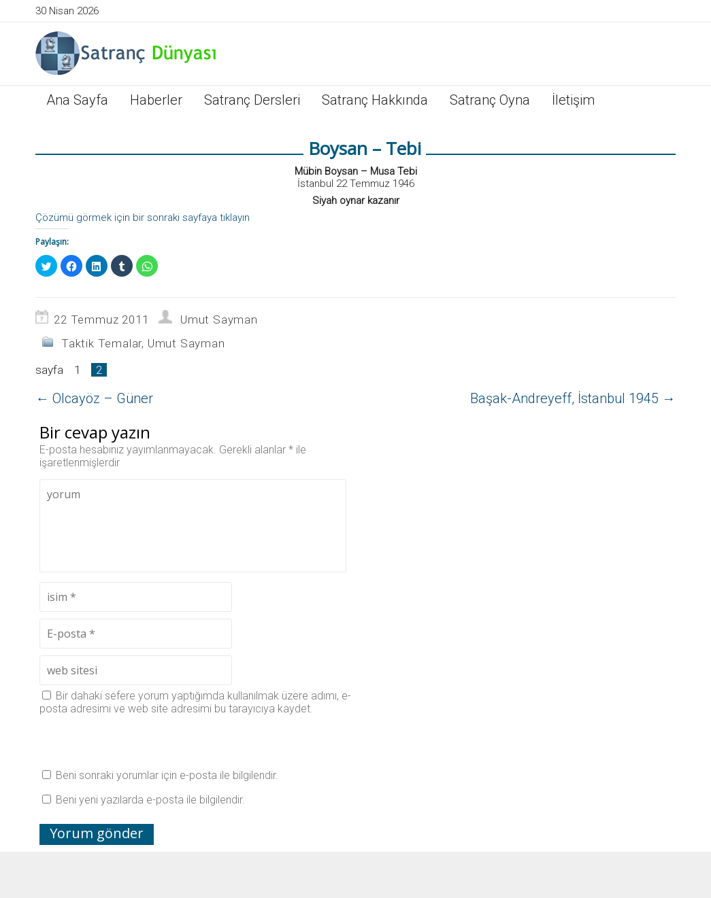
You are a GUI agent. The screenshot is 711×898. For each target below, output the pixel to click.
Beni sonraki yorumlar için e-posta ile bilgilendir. (167, 775)
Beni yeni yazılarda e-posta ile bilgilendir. (150, 799)
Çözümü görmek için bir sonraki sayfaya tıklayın (142, 217)
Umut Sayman (219, 319)
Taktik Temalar (101, 343)
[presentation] (142, 741)
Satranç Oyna (490, 100)
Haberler (156, 100)
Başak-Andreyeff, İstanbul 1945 (573, 398)
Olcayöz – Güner (94, 398)
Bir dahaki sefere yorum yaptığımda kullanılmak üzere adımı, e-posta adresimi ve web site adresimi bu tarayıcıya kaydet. (195, 702)
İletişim (573, 100)
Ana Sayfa (77, 100)
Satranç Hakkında (375, 100)
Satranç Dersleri (252, 100)
